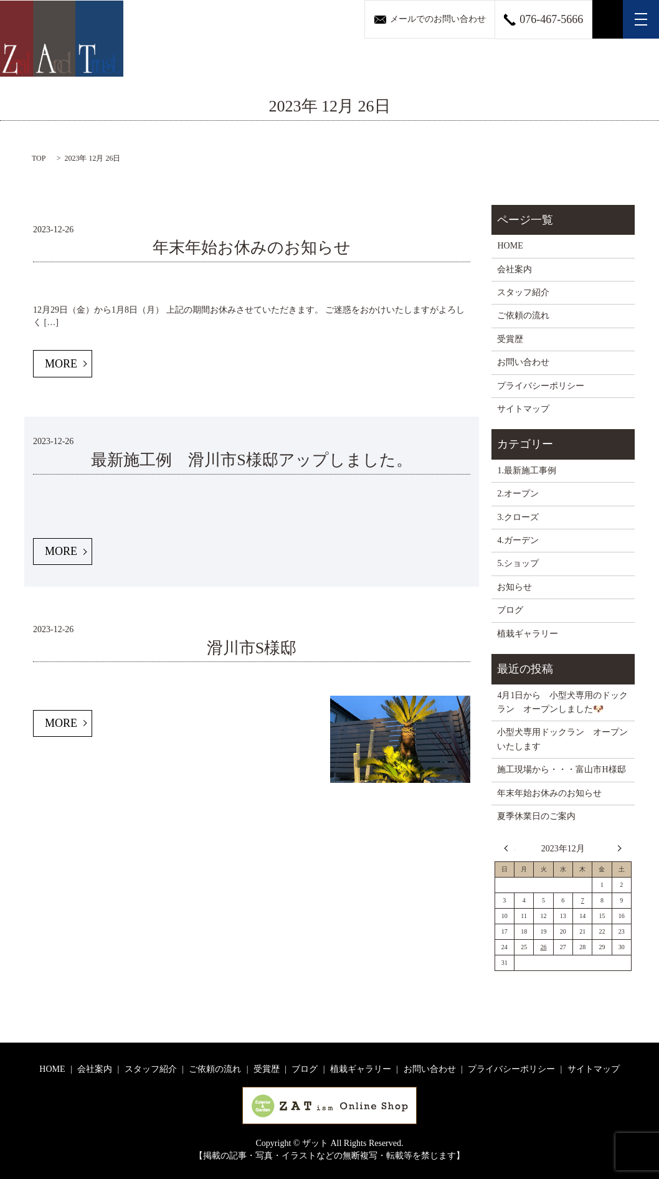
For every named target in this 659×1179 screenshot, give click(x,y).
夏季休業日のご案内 (536, 816)
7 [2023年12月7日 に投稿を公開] (582, 900)
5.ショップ (518, 563)
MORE (61, 363)
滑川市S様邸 (251, 648)
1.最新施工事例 (526, 470)
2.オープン (518, 493)
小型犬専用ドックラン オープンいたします (562, 738)
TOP (38, 158)
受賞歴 (510, 339)
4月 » (616, 848)
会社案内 (514, 269)
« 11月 (509, 848)
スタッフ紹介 (523, 292)
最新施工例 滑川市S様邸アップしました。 (251, 460)
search (608, 19)
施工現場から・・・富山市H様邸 (561, 769)
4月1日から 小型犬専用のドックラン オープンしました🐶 (562, 702)
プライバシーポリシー (540, 386)
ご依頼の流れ (523, 315)
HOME (510, 245)
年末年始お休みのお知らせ (252, 248)
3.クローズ (518, 517)
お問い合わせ (523, 362)
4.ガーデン (518, 540)
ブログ (510, 610)
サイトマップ (523, 409)
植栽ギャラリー (527, 633)
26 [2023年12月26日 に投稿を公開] (544, 947)
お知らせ (514, 587)
